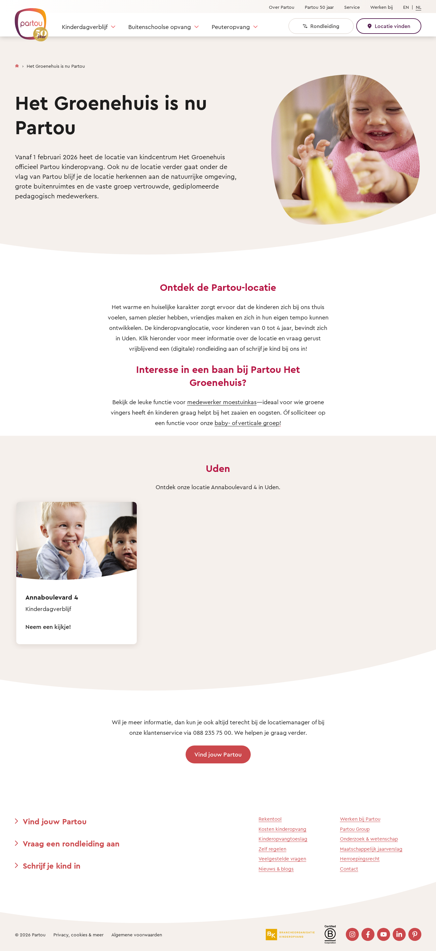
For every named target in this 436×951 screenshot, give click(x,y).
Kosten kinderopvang (282, 829)
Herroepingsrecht (360, 859)
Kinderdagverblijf (84, 26)
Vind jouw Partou (218, 754)
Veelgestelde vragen (282, 859)
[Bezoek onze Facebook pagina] (367, 934)
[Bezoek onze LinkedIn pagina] (399, 934)
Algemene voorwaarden (136, 934)
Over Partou (281, 7)
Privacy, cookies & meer (78, 934)
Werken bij (381, 7)
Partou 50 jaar (319, 7)
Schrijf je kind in (51, 866)
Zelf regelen (272, 849)
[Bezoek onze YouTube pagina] (383, 934)
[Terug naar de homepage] (28, 21)
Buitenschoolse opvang (159, 26)
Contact (349, 869)
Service (352, 7)
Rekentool (270, 819)
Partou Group (355, 829)
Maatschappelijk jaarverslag (371, 849)
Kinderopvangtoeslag (283, 839)
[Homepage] (17, 64)
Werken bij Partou (360, 819)
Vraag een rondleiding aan (71, 843)
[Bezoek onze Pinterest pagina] (414, 934)
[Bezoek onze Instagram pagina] (352, 934)
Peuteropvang (231, 26)
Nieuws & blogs (276, 869)
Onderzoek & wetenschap (369, 839)
